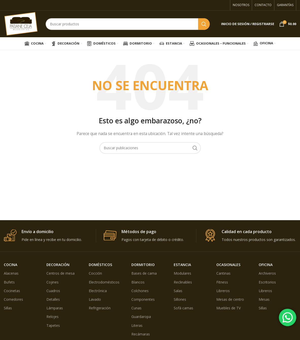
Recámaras (140, 334)
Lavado (95, 299)
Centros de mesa (60, 273)
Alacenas (11, 273)
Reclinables (183, 282)
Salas (178, 290)
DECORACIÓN (57, 264)
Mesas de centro (230, 299)
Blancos (138, 282)
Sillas (8, 308)
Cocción (95, 273)
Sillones (180, 299)
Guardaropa (141, 316)
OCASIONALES (228, 264)
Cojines (52, 282)
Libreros (223, 290)
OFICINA (266, 264)
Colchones (140, 290)
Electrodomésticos (104, 282)
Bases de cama (144, 273)
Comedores (13, 299)
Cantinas (223, 273)
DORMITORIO (143, 264)
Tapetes (53, 325)
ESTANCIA (182, 264)
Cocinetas (12, 290)
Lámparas (54, 308)
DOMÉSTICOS (100, 264)
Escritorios (267, 282)
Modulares (182, 273)
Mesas (264, 299)
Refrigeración (100, 308)
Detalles (53, 299)
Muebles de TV (228, 308)
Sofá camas (183, 308)
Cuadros (53, 290)
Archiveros (267, 273)
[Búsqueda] (128, 24)
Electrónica (98, 290)
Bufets (9, 282)
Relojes (52, 316)
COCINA (10, 264)
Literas (137, 325)
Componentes (143, 299)
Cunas (136, 308)
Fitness (222, 282)
